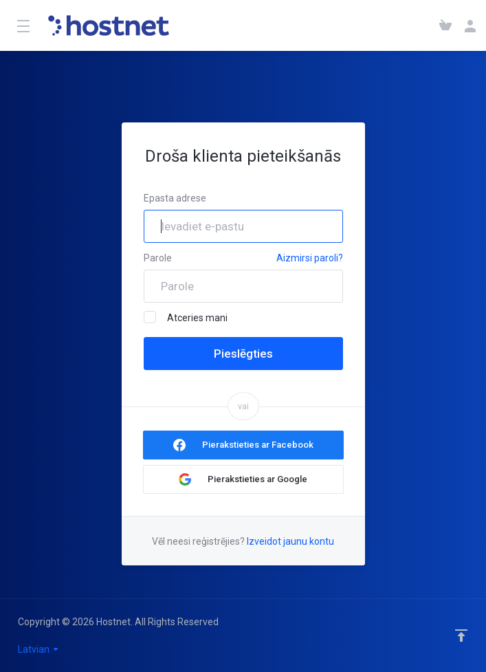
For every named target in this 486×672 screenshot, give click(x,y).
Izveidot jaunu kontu (290, 541)
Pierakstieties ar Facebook (257, 445)
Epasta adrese (175, 198)
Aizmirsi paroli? (309, 257)
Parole (158, 257)
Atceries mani (186, 317)
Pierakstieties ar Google (257, 479)
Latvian (39, 649)
